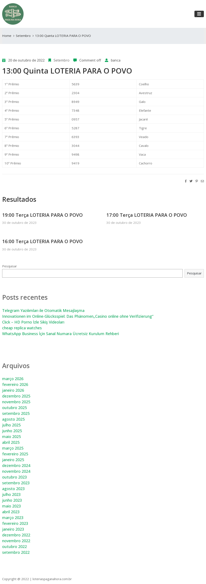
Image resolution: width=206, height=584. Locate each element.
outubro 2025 (14, 407)
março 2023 (12, 517)
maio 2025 (11, 436)
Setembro (23, 35)
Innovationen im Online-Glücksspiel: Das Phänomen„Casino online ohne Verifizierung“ (77, 316)
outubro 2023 (14, 477)
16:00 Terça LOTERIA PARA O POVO (42, 241)
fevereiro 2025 (15, 453)
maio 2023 (11, 506)
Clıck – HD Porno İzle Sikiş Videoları (33, 322)
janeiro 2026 (13, 390)
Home (6, 35)
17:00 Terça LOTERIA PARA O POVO (146, 215)
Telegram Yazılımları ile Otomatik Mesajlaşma (43, 310)
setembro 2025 (16, 413)
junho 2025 (12, 430)
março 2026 (12, 378)
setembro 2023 (16, 482)
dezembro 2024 (16, 465)
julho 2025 (11, 424)
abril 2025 (11, 442)
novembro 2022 (16, 540)
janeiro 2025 (13, 459)
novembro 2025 (16, 401)
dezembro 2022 (16, 534)
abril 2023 (11, 511)
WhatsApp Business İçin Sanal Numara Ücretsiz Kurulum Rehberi (60, 333)
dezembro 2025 (16, 396)
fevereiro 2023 (15, 523)
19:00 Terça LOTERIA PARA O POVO (42, 215)
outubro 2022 (14, 546)
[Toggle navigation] (199, 14)
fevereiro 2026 (15, 384)
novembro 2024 (16, 471)
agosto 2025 (13, 419)
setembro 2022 (16, 552)
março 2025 (12, 448)
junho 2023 (12, 500)
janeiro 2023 (13, 529)
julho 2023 (11, 494)
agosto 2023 (13, 488)
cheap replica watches (22, 327)
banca (115, 60)
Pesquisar (9, 266)
